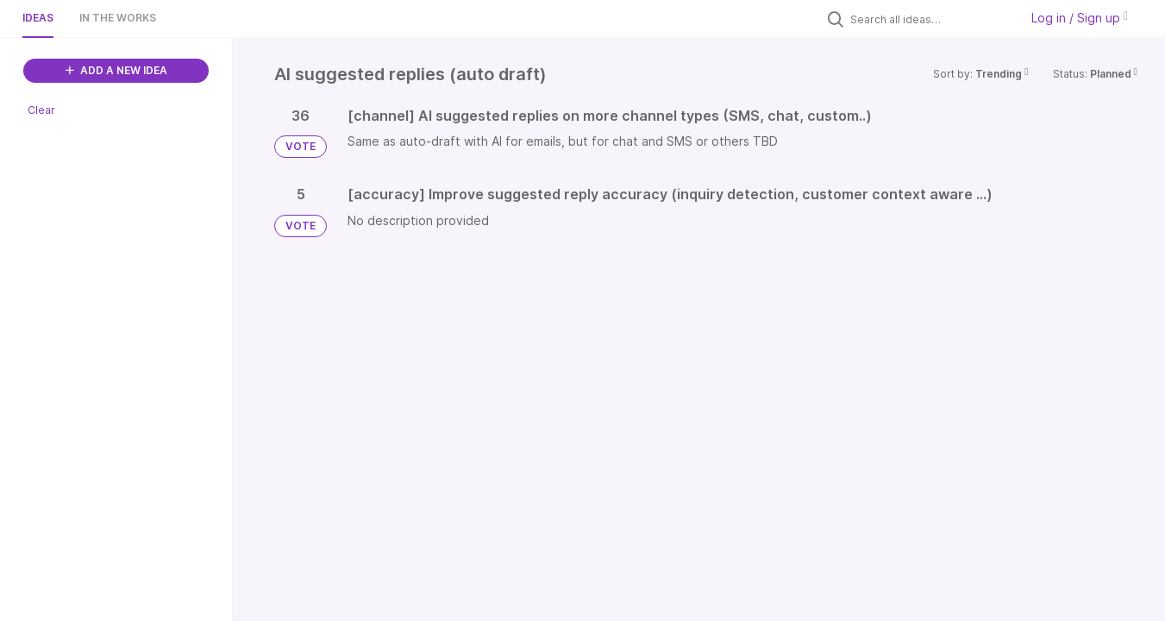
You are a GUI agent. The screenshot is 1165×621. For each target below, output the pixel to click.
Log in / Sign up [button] (1079, 17)
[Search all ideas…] (930, 19)
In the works (117, 17)
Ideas (37, 17)
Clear (41, 110)
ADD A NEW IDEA (116, 70)
